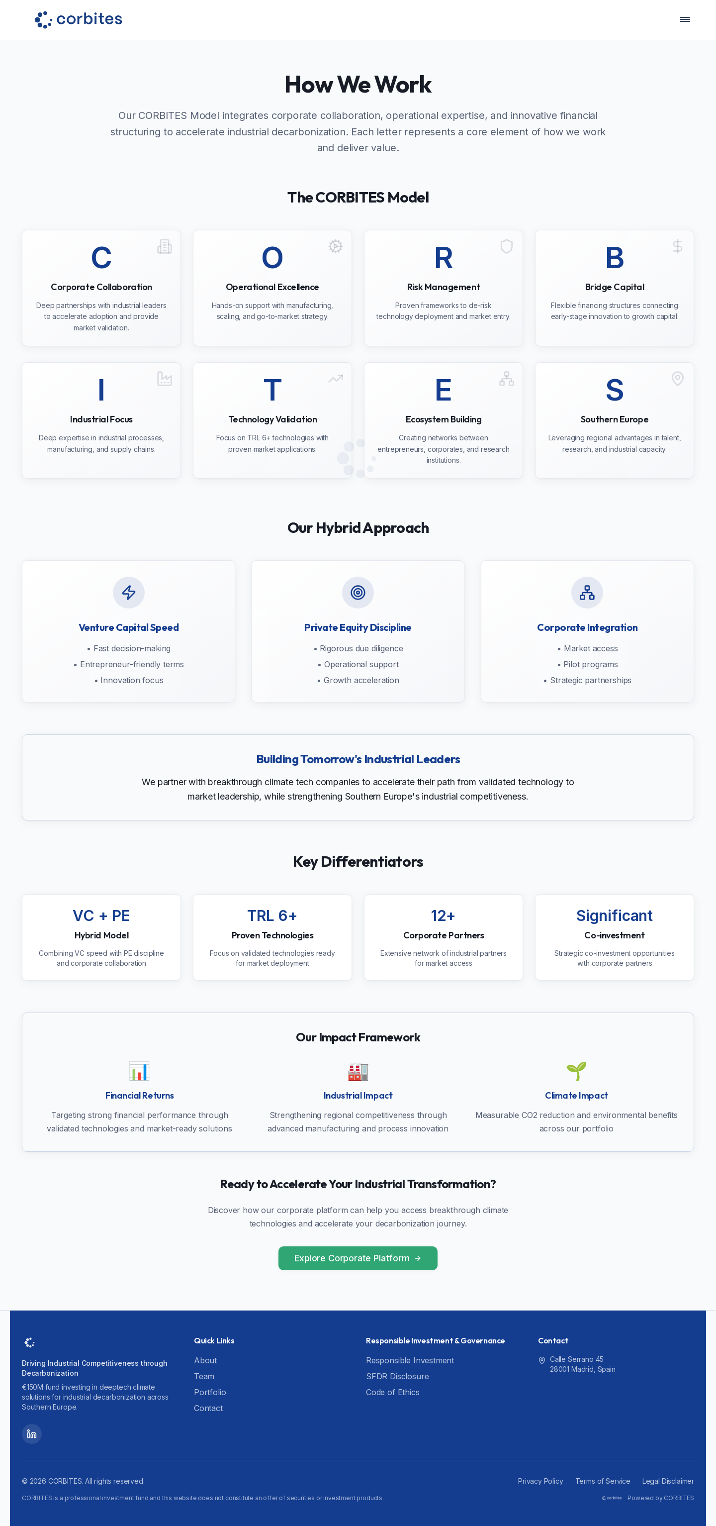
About (205, 1360)
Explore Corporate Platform (357, 1258)
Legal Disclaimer (668, 1481)
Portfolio (210, 1392)
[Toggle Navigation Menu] (680, 20)
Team (204, 1376)
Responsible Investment (410, 1360)
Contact (208, 1408)
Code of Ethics (393, 1392)
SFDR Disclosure (397, 1376)
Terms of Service (602, 1481)
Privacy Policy (540, 1481)
